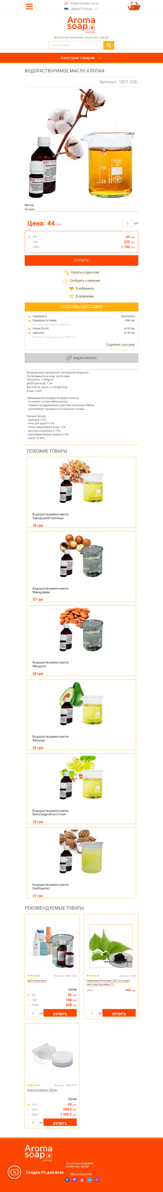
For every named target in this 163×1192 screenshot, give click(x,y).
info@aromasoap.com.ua (84, 3)
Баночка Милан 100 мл (42, 1090)
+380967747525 (80, 9)
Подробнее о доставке (120, 344)
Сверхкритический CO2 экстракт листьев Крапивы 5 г (108, 982)
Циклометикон (37, 980)
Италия (30, 209)
